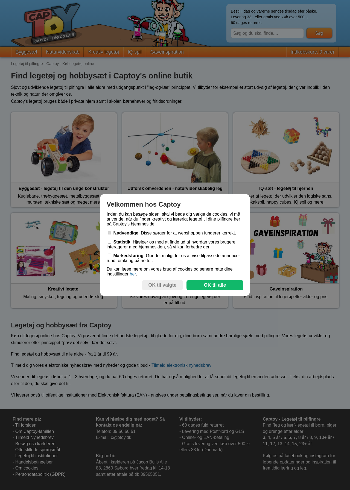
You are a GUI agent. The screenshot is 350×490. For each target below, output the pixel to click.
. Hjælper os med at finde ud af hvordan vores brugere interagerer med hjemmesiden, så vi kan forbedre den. (171, 244)
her (133, 274)
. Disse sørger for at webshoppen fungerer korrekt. (172, 233)
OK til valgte (162, 285)
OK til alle (215, 285)
